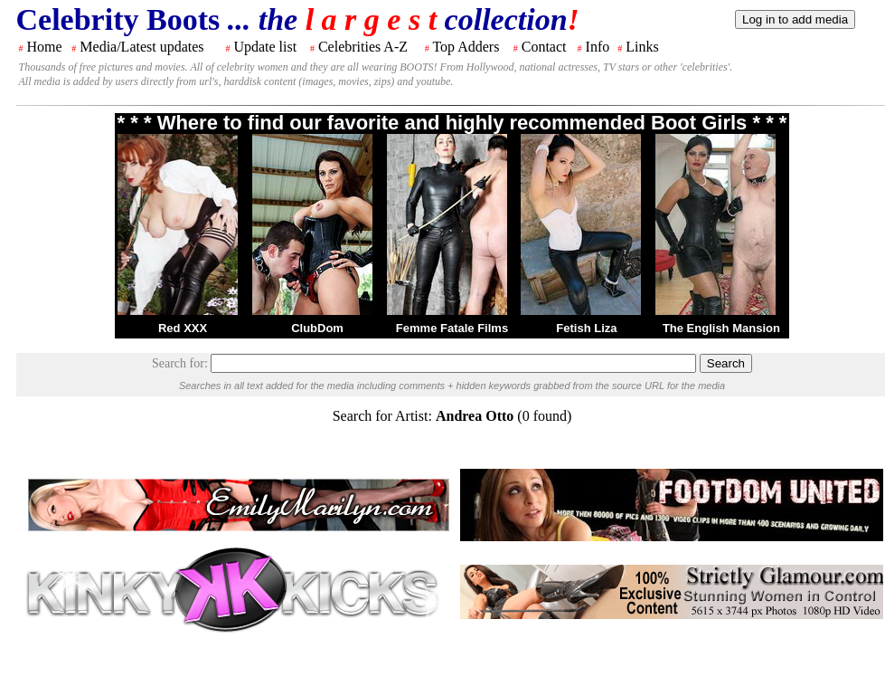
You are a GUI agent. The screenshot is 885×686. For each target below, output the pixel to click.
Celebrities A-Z (363, 46)
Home (44, 46)
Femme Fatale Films (452, 328)
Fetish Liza (586, 328)
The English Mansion (721, 328)
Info (598, 46)
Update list (265, 46)
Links (642, 46)
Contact (544, 46)
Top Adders (465, 46)
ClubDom (317, 328)
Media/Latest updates (141, 46)
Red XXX (182, 328)
